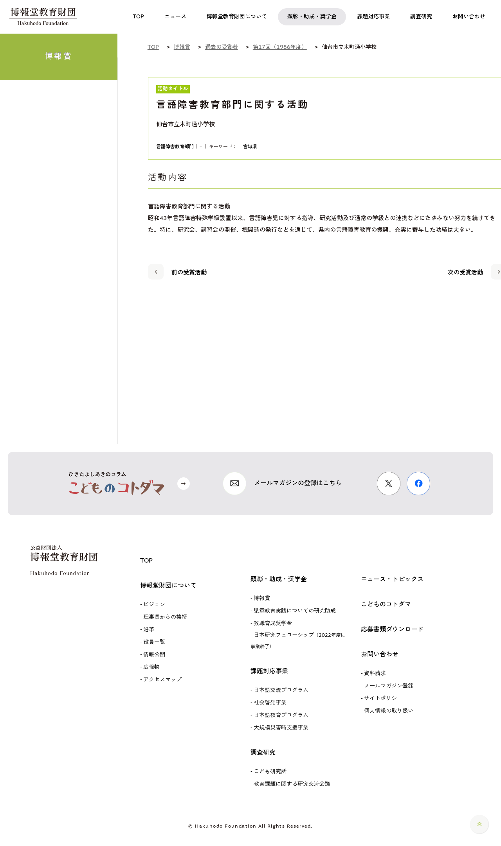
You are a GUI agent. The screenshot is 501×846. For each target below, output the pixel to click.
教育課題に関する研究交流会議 (292, 784)
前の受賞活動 (177, 271)
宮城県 (250, 146)
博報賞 (262, 598)
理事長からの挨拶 (165, 617)
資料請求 (375, 674)
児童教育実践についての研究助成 (295, 611)
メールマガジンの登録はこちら (298, 483)
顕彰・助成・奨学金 (278, 579)
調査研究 (263, 752)
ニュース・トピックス (392, 579)
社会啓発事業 (270, 703)
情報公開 (154, 655)
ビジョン (154, 605)
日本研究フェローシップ (297, 640)
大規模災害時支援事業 (281, 728)
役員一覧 (154, 642)
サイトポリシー (383, 699)
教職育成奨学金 (273, 623)
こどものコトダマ (386, 604)
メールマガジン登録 (388, 686)
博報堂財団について (168, 585)
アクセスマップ (162, 680)
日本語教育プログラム (281, 715)
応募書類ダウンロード (392, 629)
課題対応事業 (269, 671)
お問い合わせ (379, 654)
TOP (146, 560)
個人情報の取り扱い (388, 711)
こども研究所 (270, 772)
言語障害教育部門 (175, 146)
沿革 (148, 630)
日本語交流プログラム (281, 690)
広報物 (151, 667)
